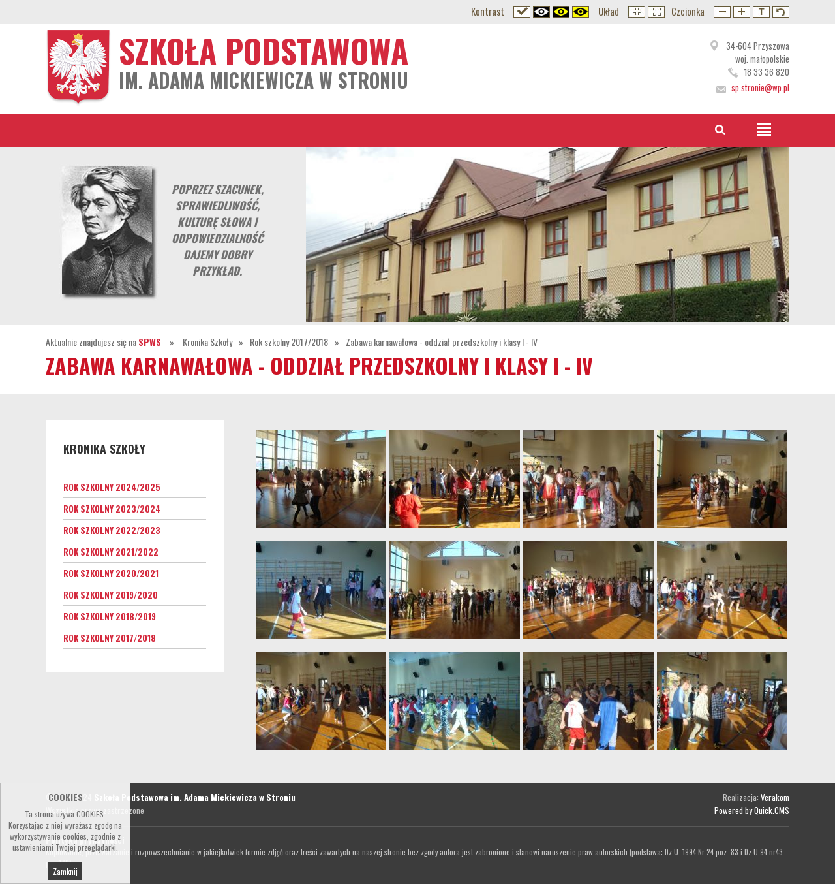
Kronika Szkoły (207, 342)
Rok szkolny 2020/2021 (111, 573)
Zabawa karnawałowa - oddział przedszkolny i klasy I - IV (442, 342)
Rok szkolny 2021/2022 (111, 551)
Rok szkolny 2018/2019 (109, 616)
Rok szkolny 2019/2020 (110, 594)
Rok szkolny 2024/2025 (111, 487)
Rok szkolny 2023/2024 (111, 508)
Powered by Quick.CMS (751, 810)
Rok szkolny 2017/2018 (289, 342)
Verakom (775, 797)
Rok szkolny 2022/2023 (111, 530)
